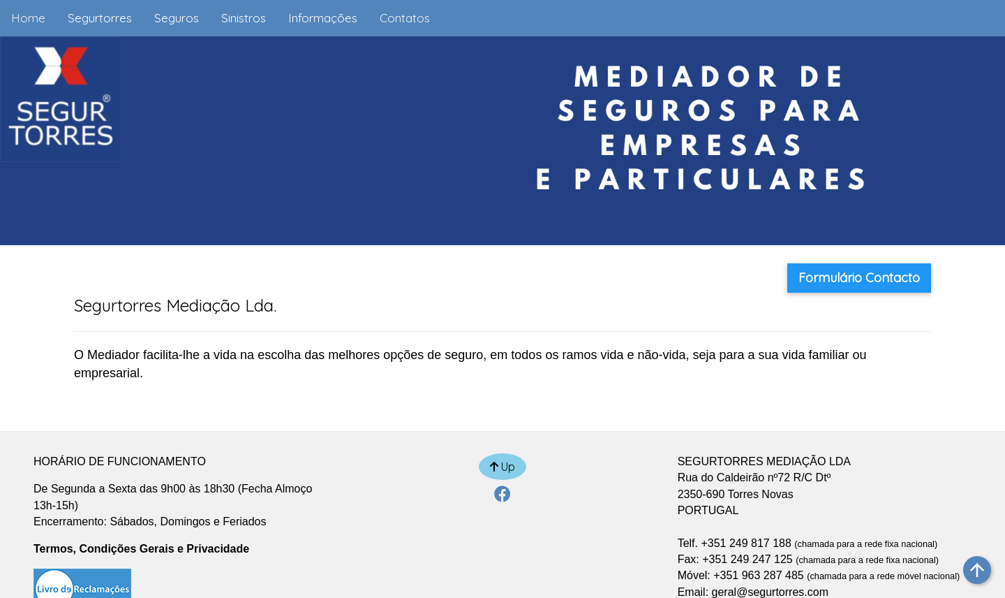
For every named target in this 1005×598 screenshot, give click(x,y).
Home (28, 17)
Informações (322, 17)
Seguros (176, 17)
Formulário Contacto (859, 278)
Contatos (405, 17)
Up (502, 467)
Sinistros (243, 17)
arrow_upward (977, 570)
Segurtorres (100, 17)
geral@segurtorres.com (770, 592)
